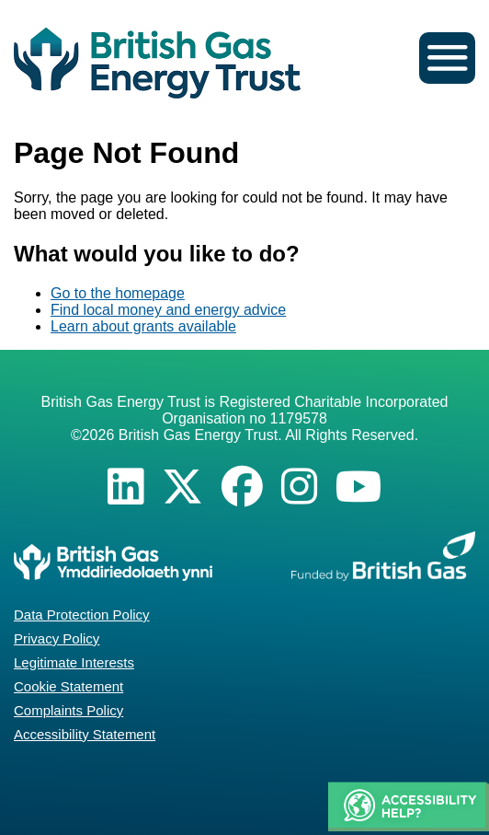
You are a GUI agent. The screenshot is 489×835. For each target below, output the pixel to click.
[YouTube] (358, 486)
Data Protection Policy (82, 614)
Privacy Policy (56, 638)
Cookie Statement (68, 686)
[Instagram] (299, 486)
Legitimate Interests (74, 662)
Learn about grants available (143, 326)
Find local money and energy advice (168, 310)
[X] (182, 486)
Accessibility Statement (84, 734)
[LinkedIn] (125, 486)
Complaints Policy (68, 710)
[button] (408, 808)
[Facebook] (242, 486)
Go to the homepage (118, 293)
